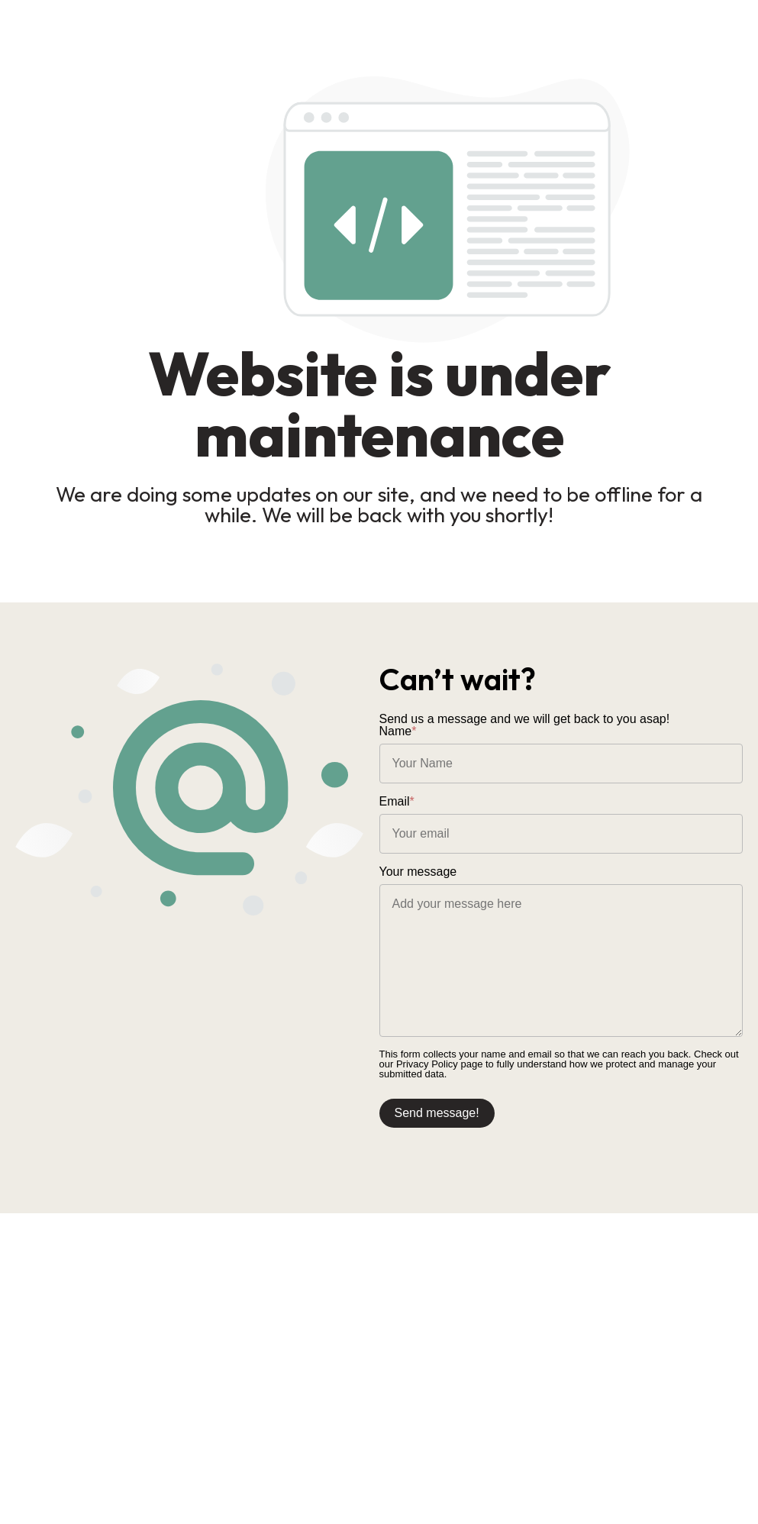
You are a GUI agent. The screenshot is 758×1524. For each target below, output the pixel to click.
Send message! (437, 1112)
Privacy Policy (427, 1064)
